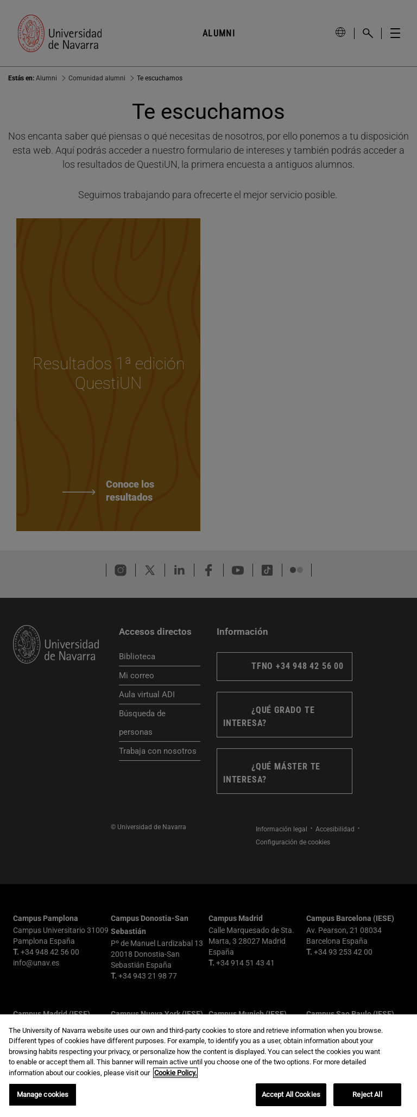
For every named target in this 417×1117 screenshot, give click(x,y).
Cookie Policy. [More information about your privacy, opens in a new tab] (175, 1073)
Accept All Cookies (291, 1094)
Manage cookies (43, 1094)
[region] (208, 1065)
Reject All (367, 1094)
